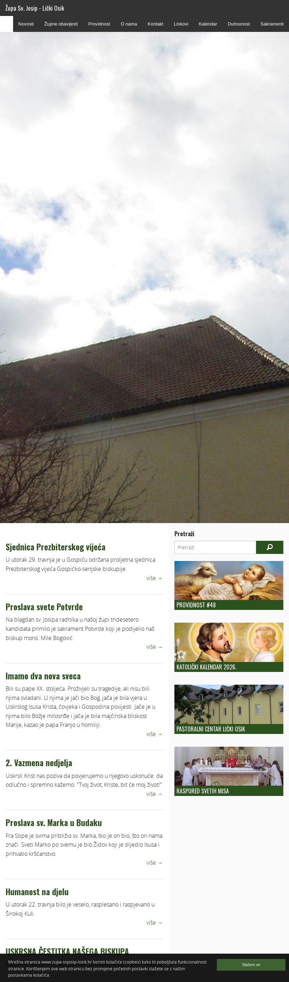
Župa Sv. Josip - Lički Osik (34, 8)
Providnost (99, 24)
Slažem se (251, 965)
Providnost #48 (196, 605)
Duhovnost (239, 24)
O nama (129, 24)
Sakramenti (272, 24)
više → (154, 578)
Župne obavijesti (61, 24)
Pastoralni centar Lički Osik (211, 729)
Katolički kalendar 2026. (206, 667)
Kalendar (208, 24)
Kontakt (155, 24)
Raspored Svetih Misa (203, 791)
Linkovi (181, 24)
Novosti (26, 24)
